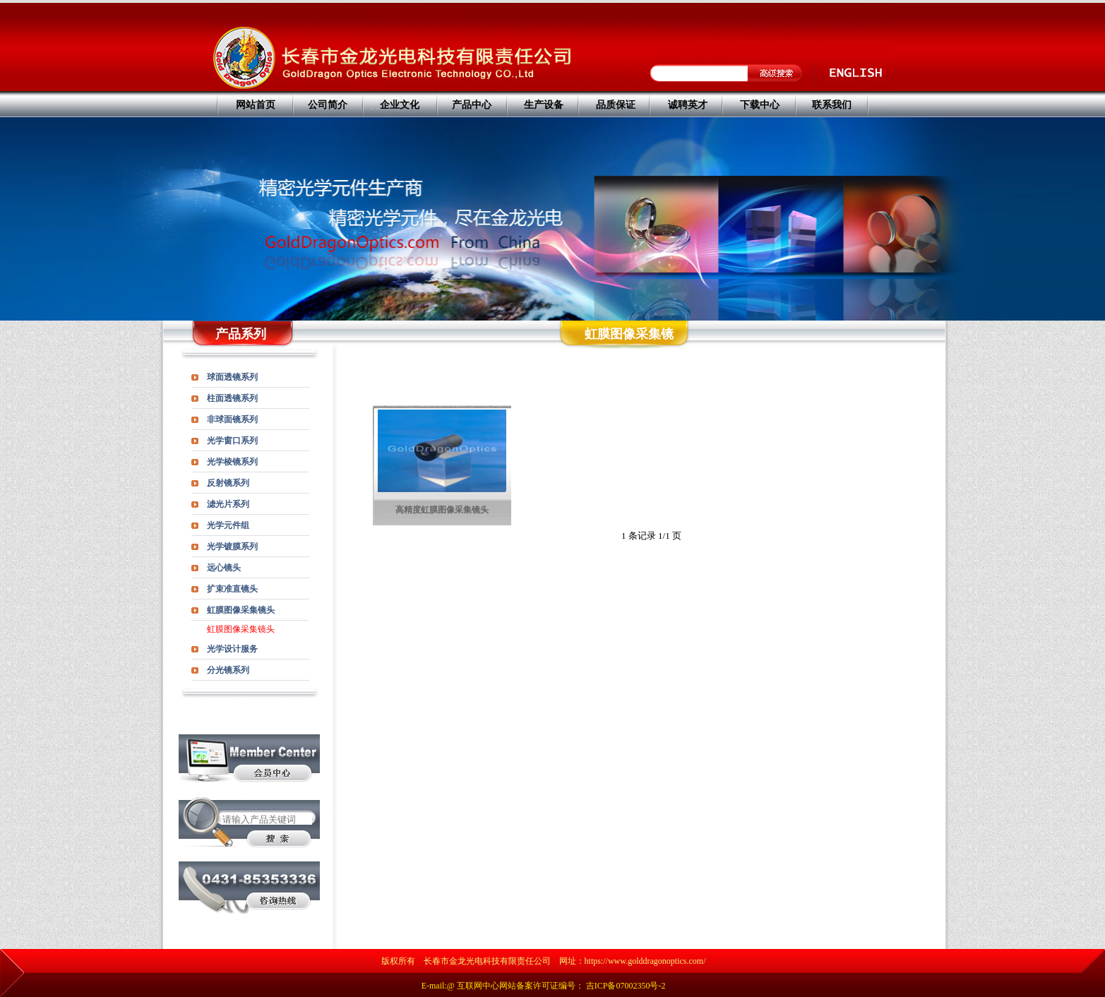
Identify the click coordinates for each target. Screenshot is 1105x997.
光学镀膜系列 (232, 546)
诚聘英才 (687, 105)
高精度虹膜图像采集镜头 (442, 510)
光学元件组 (228, 525)
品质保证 (615, 105)
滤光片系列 (228, 504)
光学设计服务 (232, 649)
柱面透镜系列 (232, 398)
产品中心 (471, 105)
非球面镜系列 (232, 419)
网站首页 (255, 105)
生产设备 (543, 105)
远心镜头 (224, 568)
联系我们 (832, 105)
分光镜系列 (228, 670)
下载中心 (760, 105)
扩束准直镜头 (232, 589)
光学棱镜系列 (232, 462)
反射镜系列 (228, 483)
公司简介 (327, 105)
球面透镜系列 (232, 377)
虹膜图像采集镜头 (241, 610)
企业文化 (399, 105)
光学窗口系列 (232, 441)
